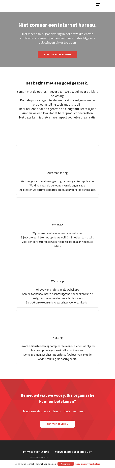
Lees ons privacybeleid (87, 464)
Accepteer (65, 464)
